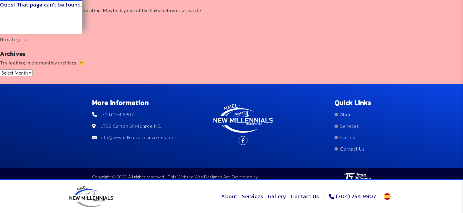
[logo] (91, 197)
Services (252, 196)
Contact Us (305, 196)
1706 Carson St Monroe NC (126, 126)
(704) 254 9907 (352, 196)
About (229, 196)
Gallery (277, 196)
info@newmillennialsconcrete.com (133, 137)
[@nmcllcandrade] (243, 140)
